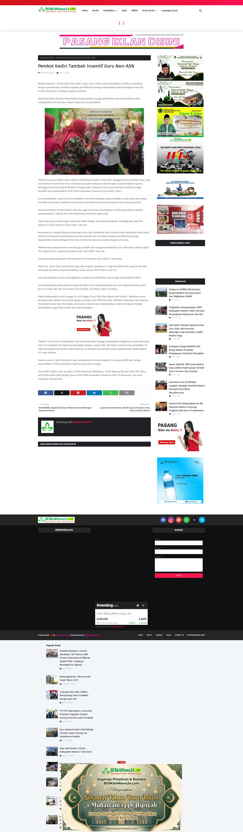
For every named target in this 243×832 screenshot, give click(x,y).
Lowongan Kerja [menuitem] (169, 10)
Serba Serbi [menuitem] (148, 10)
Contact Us (179, 635)
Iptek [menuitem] (124, 10)
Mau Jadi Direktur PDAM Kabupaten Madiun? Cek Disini (76, 750)
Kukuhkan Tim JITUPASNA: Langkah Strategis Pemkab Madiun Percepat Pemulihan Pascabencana (187, 387)
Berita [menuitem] (96, 10)
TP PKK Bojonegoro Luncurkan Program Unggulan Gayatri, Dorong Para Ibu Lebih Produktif (76, 714)
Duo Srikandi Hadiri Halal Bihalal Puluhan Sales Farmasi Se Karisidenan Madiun (76, 733)
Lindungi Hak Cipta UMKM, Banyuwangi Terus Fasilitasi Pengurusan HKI (74, 695)
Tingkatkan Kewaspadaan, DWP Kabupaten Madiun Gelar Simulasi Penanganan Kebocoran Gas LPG (186, 311)
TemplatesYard (62, 635)
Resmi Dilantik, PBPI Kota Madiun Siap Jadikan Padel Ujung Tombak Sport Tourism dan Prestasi (186, 368)
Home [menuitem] (85, 10)
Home (140, 635)
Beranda (44, 58)
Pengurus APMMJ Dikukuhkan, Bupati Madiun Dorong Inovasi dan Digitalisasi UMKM (185, 293)
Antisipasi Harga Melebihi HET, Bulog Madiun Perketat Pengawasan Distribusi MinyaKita (186, 350)
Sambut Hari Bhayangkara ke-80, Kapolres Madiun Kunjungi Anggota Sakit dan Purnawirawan (186, 407)
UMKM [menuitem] (134, 10)
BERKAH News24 (48, 73)
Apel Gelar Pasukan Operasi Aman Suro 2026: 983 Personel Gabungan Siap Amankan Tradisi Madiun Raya (186, 330)
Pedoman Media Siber (196, 635)
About (149, 635)
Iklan (168, 635)
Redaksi (159, 635)
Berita (51, 58)
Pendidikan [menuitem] (108, 10)
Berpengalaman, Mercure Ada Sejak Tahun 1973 (75, 678)
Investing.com (117, 626)
